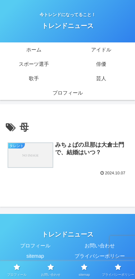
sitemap (35, 256)
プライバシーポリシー (100, 256)
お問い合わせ (100, 245)
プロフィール (35, 245)
